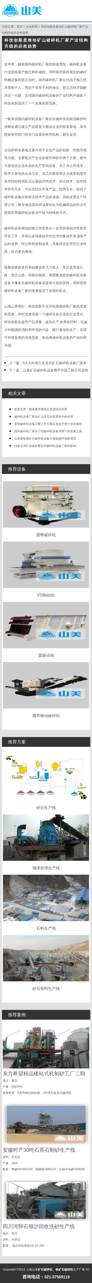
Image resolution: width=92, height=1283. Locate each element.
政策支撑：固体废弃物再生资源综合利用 (40, 409)
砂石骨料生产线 (46, 963)
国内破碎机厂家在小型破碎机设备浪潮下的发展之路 (48, 431)
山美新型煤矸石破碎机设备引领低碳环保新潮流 (45, 438)
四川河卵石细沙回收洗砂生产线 (39, 1226)
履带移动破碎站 (46, 690)
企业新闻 (32, 26)
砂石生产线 (46, 782)
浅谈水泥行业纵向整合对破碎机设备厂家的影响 (45, 446)
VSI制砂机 (46, 569)
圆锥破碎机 (46, 509)
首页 (20, 26)
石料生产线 (46, 902)
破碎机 (44, 95)
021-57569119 (57, 1277)
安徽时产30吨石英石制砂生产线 (39, 1150)
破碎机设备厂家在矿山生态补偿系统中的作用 (43, 416)
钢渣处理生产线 (46, 842)
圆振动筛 (46, 629)
